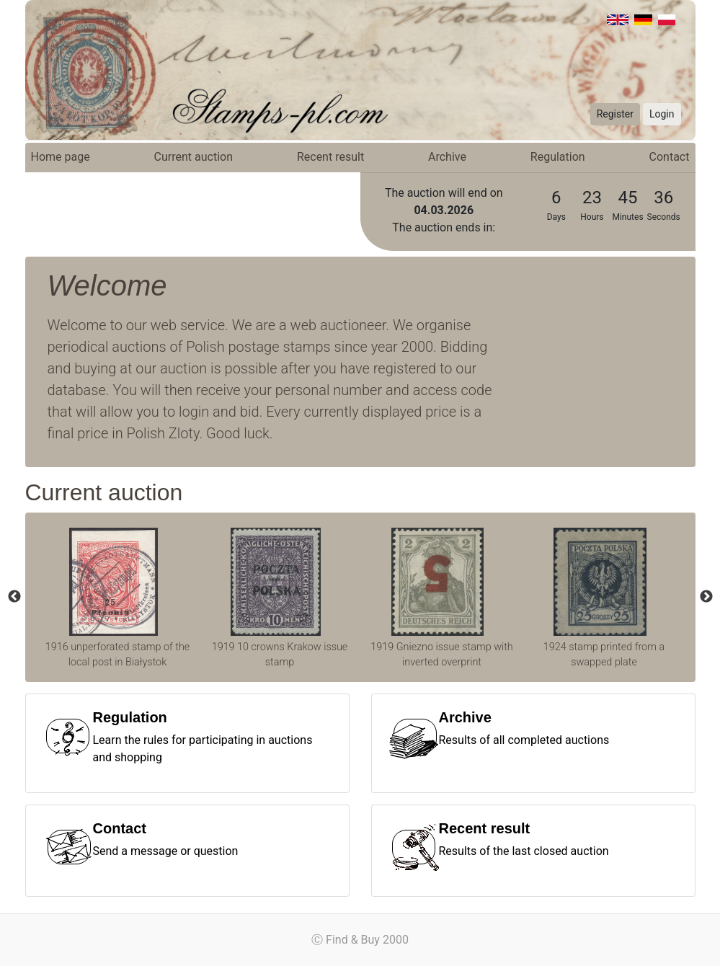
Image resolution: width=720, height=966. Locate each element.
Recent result (330, 157)
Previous (14, 597)
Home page (60, 157)
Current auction (193, 157)
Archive (447, 157)
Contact (669, 157)
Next (706, 597)
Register (615, 114)
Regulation (557, 157)
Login (662, 114)
